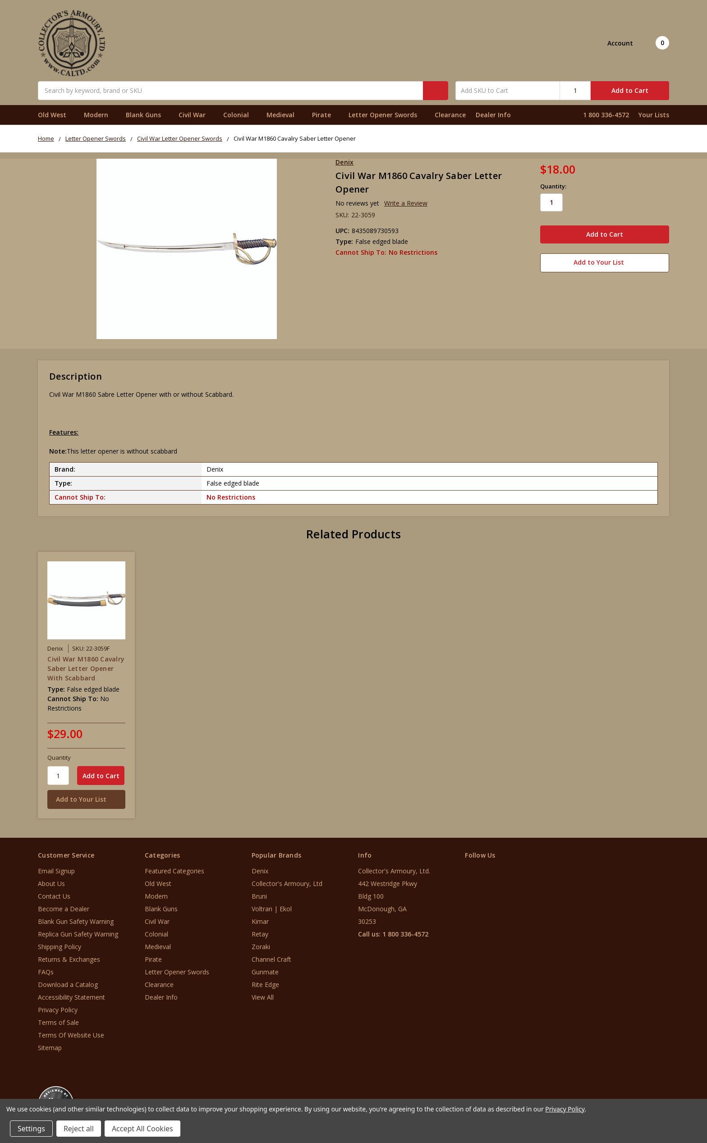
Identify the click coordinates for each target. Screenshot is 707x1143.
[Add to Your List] (86, 799)
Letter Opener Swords (387, 114)
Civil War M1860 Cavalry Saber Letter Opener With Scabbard (85, 668)
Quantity (59, 757)
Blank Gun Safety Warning (76, 921)
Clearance (450, 114)
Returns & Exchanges (69, 959)
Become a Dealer (63, 908)
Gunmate (265, 972)
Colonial (240, 114)
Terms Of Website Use (71, 1035)
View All (263, 997)
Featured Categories (174, 871)
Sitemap (50, 1047)
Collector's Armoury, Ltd (287, 883)
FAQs (46, 972)
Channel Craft (271, 959)
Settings (31, 1129)
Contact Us (54, 896)
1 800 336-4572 (606, 114)
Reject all (79, 1129)
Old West (56, 114)
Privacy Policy (58, 1009)
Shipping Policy (59, 946)
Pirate (325, 114)
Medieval (284, 114)
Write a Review (405, 203)
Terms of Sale (58, 1022)
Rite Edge (265, 984)
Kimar (260, 921)
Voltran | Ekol (272, 908)
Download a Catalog (68, 984)
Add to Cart (629, 90)
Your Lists (653, 114)
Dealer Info (493, 114)
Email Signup (56, 871)
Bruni (259, 896)
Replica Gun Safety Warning (78, 934)
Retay (260, 934)
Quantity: (553, 186)
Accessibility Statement (71, 997)
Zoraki (261, 946)
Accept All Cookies (142, 1129)
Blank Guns (147, 114)
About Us (51, 883)
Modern (100, 114)
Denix (260, 871)
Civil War (196, 114)
